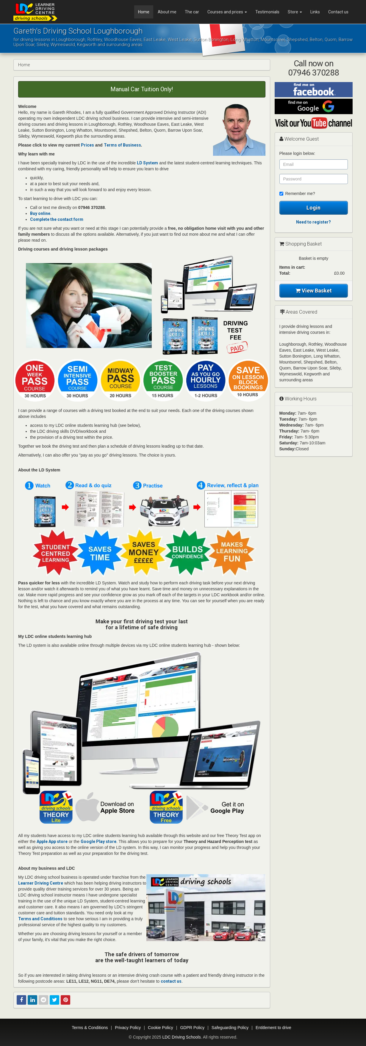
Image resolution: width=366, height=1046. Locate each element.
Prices (87, 145)
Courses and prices (227, 12)
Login (313, 208)
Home (143, 12)
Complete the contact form (56, 219)
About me (167, 12)
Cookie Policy (160, 1027)
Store (295, 12)
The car (192, 12)
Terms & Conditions (90, 1027)
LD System (147, 163)
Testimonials (267, 12)
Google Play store (98, 841)
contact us (171, 981)
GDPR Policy (192, 1027)
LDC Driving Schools (181, 1037)
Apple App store (52, 841)
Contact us (338, 12)
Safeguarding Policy (230, 1027)
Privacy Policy (128, 1027)
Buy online (40, 213)
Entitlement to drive (273, 1027)
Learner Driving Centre (40, 883)
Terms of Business (122, 145)
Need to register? (313, 222)
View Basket (313, 290)
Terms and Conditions (40, 918)
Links (315, 12)
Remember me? (297, 193)
